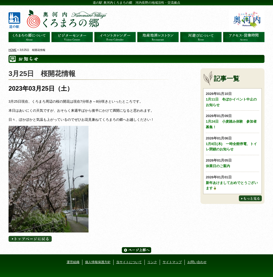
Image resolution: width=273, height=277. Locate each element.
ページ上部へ (136, 250)
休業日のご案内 (232, 163)
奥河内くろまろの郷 (29, 37)
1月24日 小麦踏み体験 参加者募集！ (232, 121)
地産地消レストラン (158, 37)
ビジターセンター (72, 37)
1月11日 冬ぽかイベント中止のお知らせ (232, 99)
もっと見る (250, 198)
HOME (13, 50)
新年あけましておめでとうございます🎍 (232, 182)
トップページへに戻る (30, 239)
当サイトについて (129, 262)
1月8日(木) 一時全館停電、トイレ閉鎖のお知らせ (232, 143)
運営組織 (73, 262)
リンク (152, 262)
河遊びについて (201, 37)
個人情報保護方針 (98, 262)
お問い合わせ (197, 262)
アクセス (243, 37)
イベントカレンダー (115, 37)
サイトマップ (172, 262)
